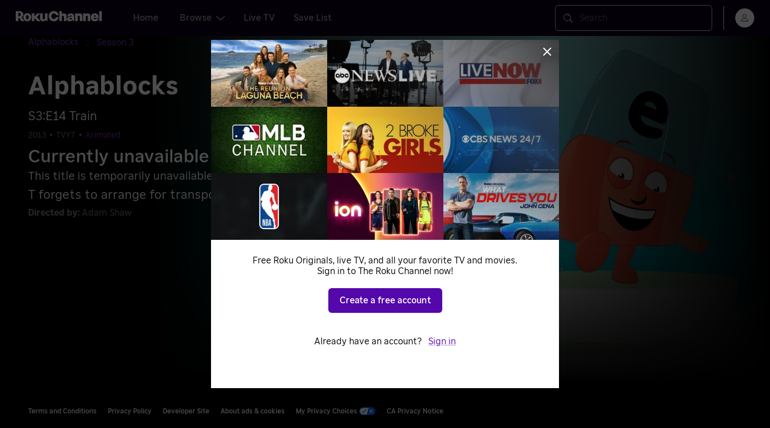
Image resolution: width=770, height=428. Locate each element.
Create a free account (385, 300)
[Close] (547, 52)
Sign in (442, 341)
